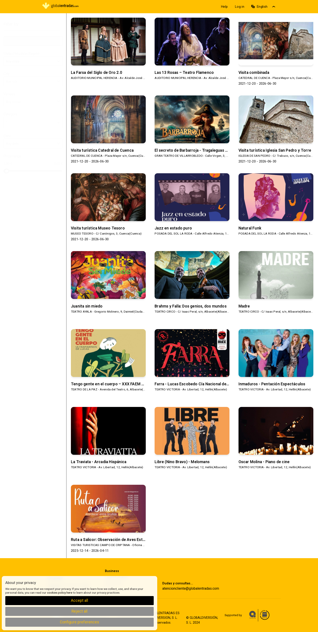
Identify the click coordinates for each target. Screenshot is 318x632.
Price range (12, 156)
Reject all (79, 611)
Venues (33, 94)
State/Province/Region (33, 54)
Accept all (79, 600)
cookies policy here (59, 592)
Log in (239, 7)
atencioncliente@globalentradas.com (190, 588)
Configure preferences (79, 622)
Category (33, 114)
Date (33, 136)
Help (224, 7)
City (33, 74)
